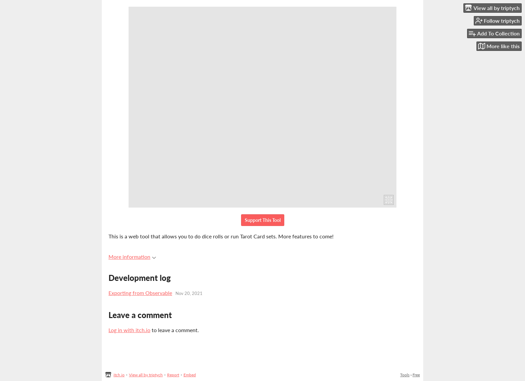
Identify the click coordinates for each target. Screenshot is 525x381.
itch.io (119, 374)
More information (132, 256)
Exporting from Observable (140, 293)
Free (416, 374)
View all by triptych (146, 374)
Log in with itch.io (129, 330)
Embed (189, 374)
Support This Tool (263, 220)
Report (173, 374)
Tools (404, 374)
